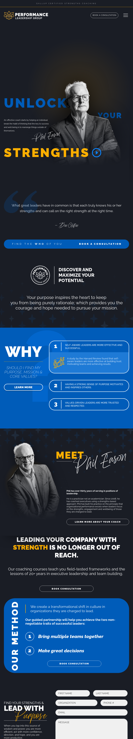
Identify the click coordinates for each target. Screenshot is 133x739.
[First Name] (72, 693)
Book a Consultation (104, 15)
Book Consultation (66, 588)
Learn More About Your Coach (98, 522)
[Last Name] (110, 693)
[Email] (91, 712)
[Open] (125, 15)
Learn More (23, 387)
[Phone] (114, 703)
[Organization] (76, 703)
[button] (89, 346)
